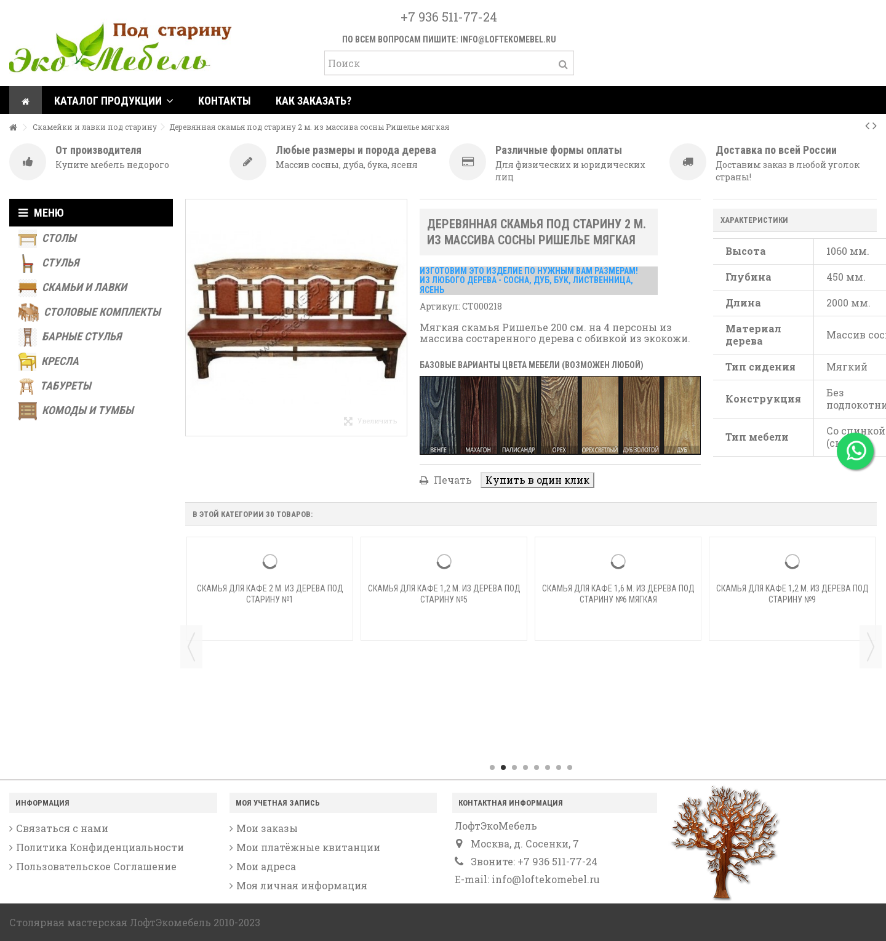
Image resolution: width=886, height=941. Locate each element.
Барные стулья (69, 337)
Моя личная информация (301, 885)
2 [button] (503, 767)
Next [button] (871, 646)
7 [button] (558, 767)
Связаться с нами (62, 828)
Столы (47, 239)
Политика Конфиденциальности (100, 847)
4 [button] (525, 767)
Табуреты (54, 386)
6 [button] (547, 767)
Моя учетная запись (278, 802)
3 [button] (514, 767)
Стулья (48, 263)
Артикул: (440, 306)
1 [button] (492, 767)
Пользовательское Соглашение (96, 866)
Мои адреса (266, 866)
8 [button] (569, 767)
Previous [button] (191, 646)
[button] (114, 100)
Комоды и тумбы (76, 411)
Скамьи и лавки (72, 288)
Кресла (48, 362)
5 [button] (536, 767)
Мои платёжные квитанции (308, 847)
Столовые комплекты (89, 312)
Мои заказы (267, 828)
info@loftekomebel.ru (508, 39)
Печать (451, 479)
